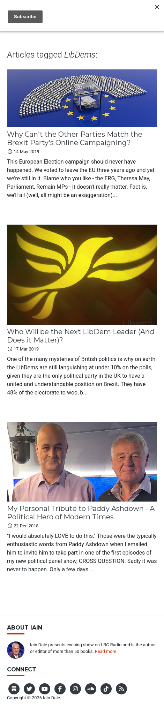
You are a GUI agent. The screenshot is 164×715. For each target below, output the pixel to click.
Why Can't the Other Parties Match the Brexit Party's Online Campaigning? (74, 138)
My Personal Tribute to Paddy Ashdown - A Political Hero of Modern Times (81, 512)
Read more (106, 651)
